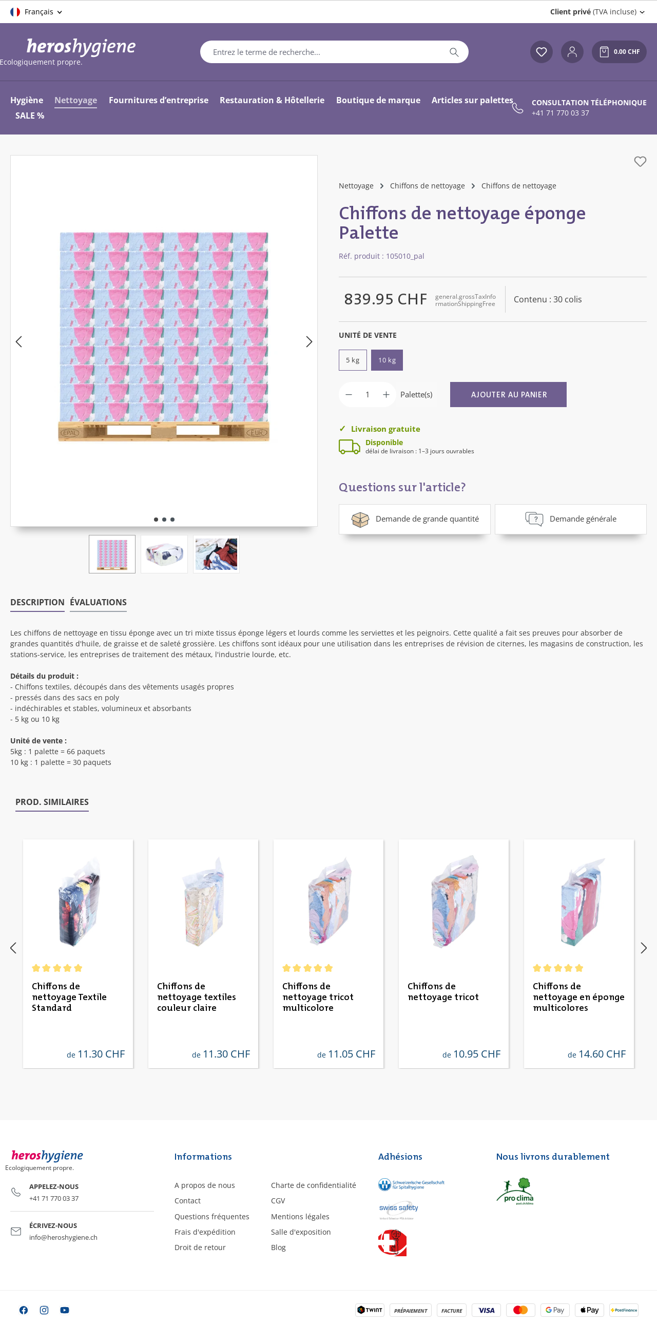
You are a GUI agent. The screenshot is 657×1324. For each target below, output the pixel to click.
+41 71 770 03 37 (560, 113)
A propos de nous (205, 1184)
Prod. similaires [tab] (52, 801)
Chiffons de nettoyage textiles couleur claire (196, 996)
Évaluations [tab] (98, 601)
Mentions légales (300, 1215)
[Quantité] (367, 394)
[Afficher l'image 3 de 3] (172, 519)
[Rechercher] (454, 52)
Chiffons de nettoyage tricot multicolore (318, 996)
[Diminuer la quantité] (349, 394)
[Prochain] (309, 341)
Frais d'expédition (205, 1231)
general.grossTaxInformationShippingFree (465, 300)
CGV (278, 1200)
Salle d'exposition (301, 1231)
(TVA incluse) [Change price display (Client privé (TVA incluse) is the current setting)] (593, 11)
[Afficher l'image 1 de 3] (156, 519)
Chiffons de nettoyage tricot (443, 991)
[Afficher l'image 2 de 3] (164, 519)
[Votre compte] (572, 52)
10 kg (387, 359)
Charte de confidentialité (313, 1184)
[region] (164, 364)
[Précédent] (18, 341)
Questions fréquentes (212, 1215)
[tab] (37, 602)
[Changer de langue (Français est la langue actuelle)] (37, 12)
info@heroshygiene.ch (63, 1236)
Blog (278, 1246)
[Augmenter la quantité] (386, 394)
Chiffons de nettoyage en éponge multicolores (579, 996)
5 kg (353, 359)
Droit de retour (200, 1246)
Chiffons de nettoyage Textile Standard (69, 996)
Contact (188, 1200)
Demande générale (570, 519)
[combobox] (320, 52)
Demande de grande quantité (415, 519)
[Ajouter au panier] (508, 394)
